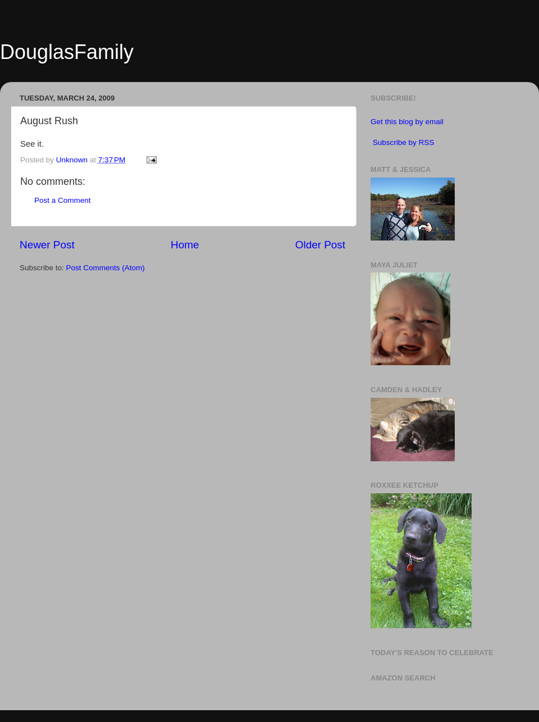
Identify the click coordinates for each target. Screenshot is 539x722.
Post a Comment (62, 200)
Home (185, 245)
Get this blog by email (407, 121)
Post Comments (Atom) (105, 268)
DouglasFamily (67, 51)
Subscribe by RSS (404, 142)
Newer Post (47, 245)
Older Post (320, 245)
